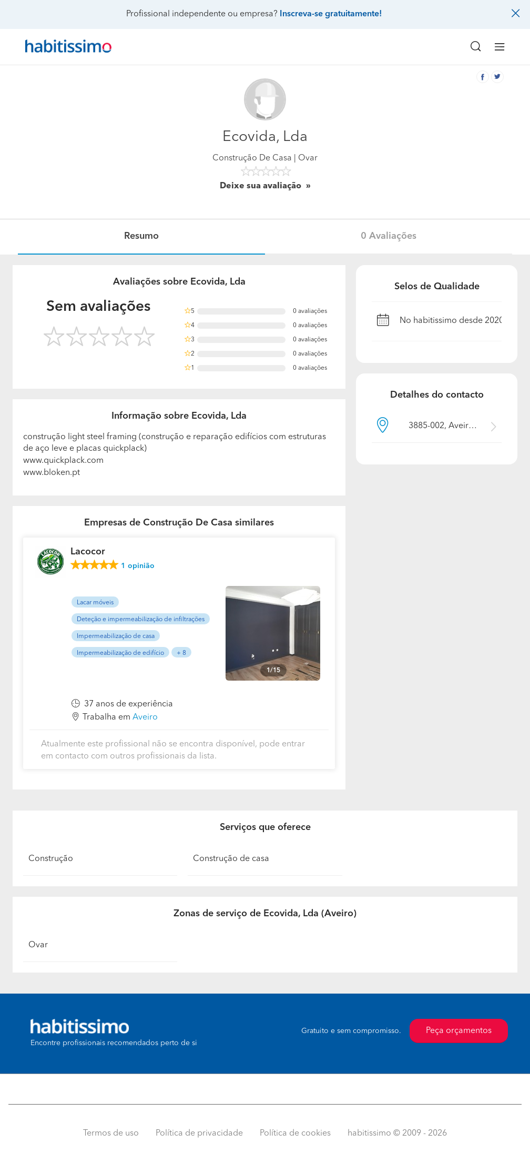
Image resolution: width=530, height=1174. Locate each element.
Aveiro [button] (145, 717)
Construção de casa (231, 859)
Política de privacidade (199, 1133)
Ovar (38, 945)
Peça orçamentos (459, 1031)
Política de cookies (295, 1133)
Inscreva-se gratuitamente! (331, 14)
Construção (50, 859)
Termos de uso (111, 1133)
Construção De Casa (252, 158)
